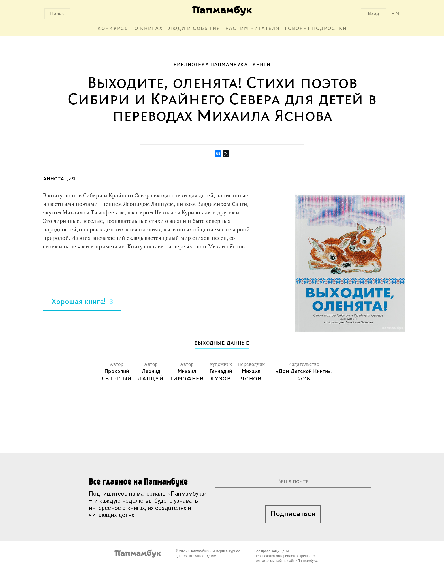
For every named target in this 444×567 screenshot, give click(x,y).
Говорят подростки (316, 28)
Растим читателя (252, 28)
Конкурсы (113, 28)
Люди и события (194, 28)
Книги (261, 65)
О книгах (149, 28)
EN (395, 13)
